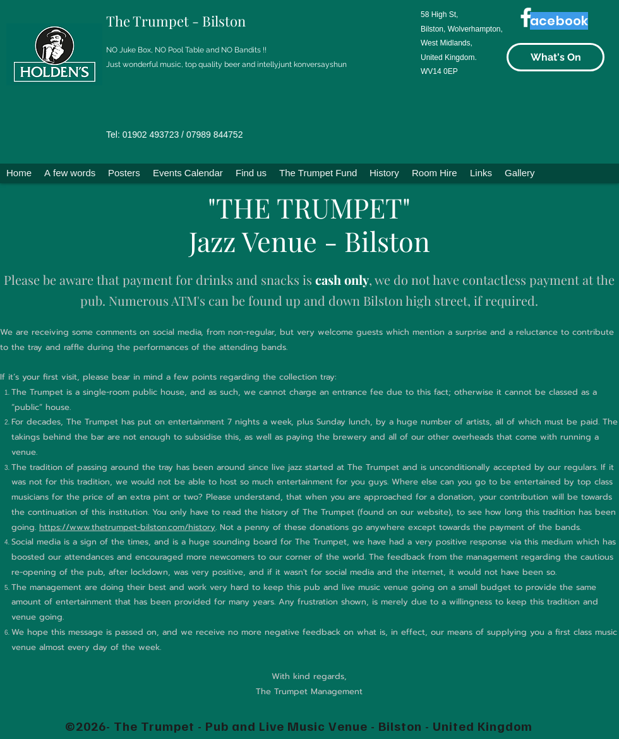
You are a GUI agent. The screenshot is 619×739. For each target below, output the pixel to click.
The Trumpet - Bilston (176, 20)
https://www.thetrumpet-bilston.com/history (127, 527)
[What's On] (555, 57)
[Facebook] (526, 17)
